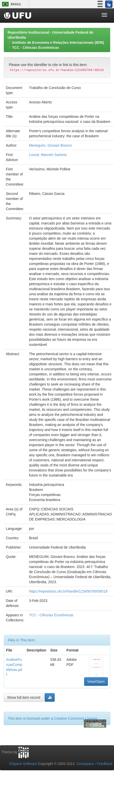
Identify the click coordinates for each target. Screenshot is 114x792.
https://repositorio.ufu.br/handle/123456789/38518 (68, 591)
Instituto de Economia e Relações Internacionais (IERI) (58, 42)
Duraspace (85, 764)
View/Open (96, 682)
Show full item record (23, 697)
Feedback (104, 764)
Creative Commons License (75, 718)
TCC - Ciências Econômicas (35, 48)
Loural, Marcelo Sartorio (48, 155)
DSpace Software (23, 764)
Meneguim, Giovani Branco (50, 145)
